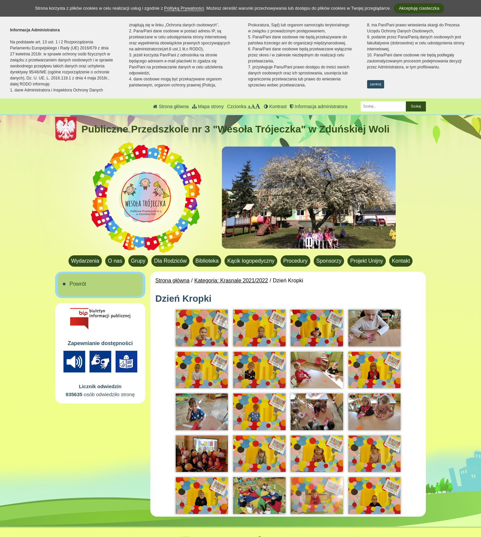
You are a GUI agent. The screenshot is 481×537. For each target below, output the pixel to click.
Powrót (77, 284)
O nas (115, 261)
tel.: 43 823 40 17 (207, 497)
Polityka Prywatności (287, 514)
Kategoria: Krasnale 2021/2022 (231, 280)
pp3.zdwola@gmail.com (215, 505)
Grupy (138, 261)
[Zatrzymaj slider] (309, 242)
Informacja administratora (318, 106)
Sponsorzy (329, 261)
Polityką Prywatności (184, 8)
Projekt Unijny (366, 261)
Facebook (274, 505)
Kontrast (275, 106)
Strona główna (170, 106)
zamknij (375, 84)
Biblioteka (206, 261)
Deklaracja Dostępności (290, 523)
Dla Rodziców (170, 261)
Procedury (295, 261)
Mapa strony (208, 106)
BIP (267, 497)
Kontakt (401, 261)
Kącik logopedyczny (250, 261)
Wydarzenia (85, 261)
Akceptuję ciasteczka (419, 8)
